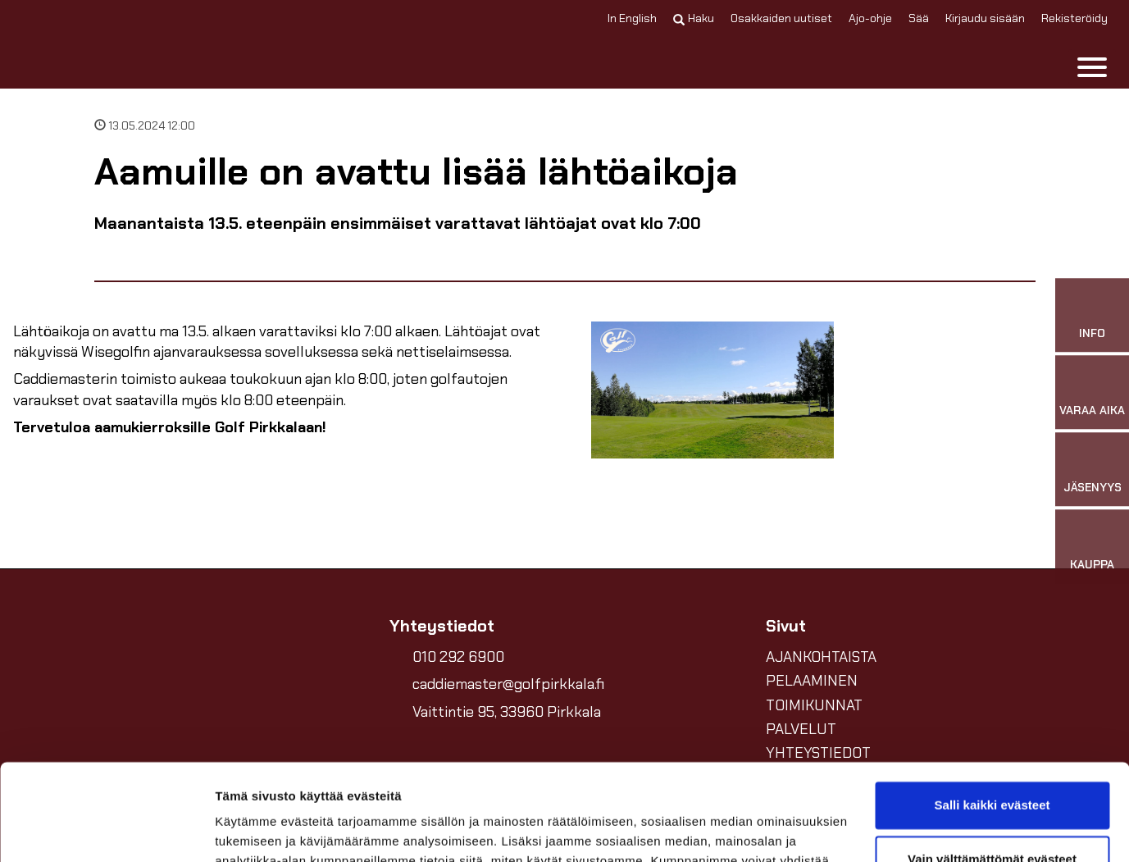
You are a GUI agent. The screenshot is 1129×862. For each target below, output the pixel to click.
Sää (918, 18)
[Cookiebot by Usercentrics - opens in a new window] (106, 830)
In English (632, 18)
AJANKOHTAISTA (821, 657)
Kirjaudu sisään (985, 18)
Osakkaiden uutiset (781, 18)
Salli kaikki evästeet (992, 709)
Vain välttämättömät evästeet (992, 762)
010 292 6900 (458, 657)
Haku (693, 18)
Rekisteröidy (1074, 18)
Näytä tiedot (250, 830)
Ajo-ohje (870, 18)
